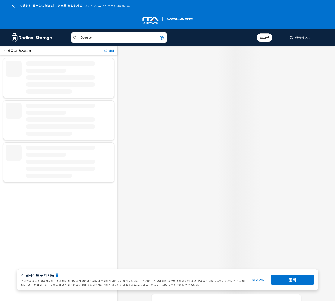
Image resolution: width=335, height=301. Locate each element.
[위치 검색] (119, 37)
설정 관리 (258, 280)
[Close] (13, 5)
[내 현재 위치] (161, 37)
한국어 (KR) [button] (299, 37)
